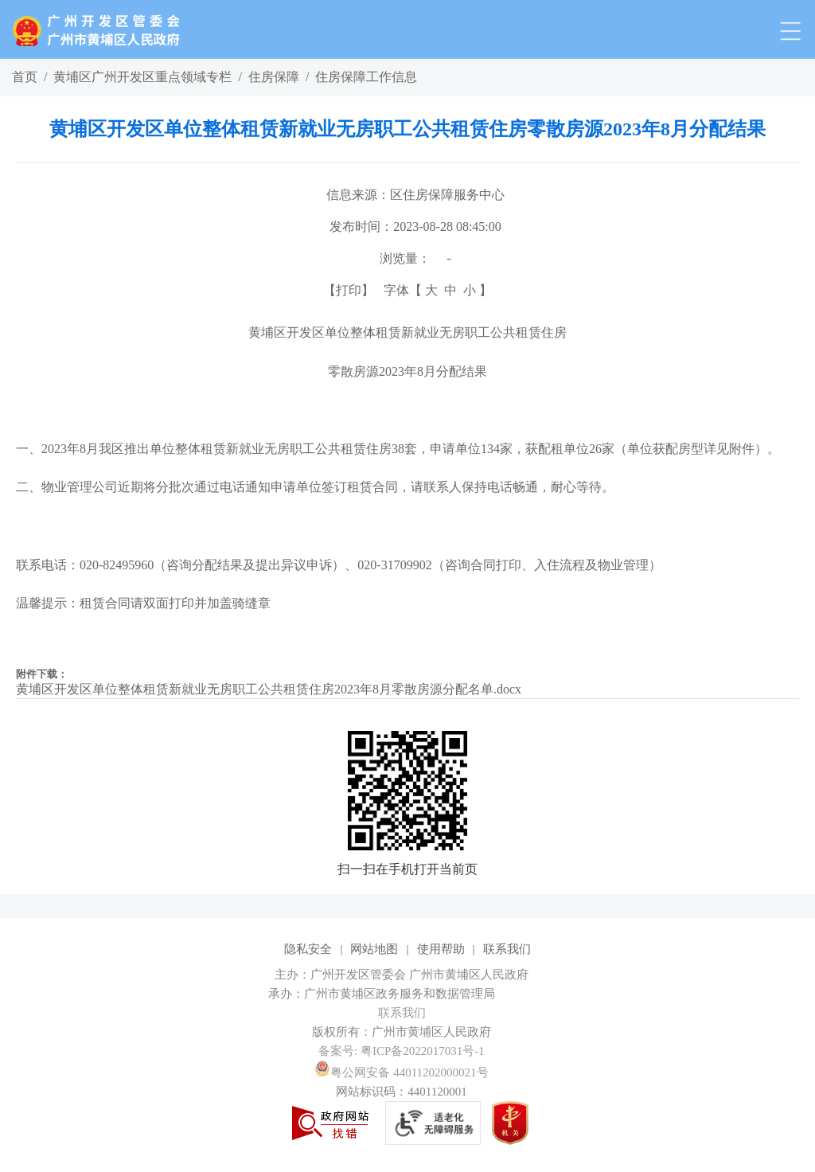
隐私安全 (308, 949)
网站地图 (374, 949)
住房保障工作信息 (366, 77)
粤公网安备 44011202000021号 (401, 1072)
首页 (24, 77)
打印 (348, 290)
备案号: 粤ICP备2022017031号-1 (401, 1051)
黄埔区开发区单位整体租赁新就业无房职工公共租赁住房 (407, 332)
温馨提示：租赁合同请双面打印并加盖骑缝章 (143, 603)
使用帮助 (441, 949)
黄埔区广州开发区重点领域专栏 (142, 77)
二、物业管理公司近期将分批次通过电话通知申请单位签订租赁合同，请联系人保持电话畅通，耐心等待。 (315, 487)
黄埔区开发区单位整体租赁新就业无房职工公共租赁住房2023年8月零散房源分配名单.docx (268, 689)
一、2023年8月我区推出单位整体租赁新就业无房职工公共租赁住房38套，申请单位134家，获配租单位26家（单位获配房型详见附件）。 (398, 448)
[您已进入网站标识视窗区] (407, 993)
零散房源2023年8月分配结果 (407, 371)
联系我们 (507, 949)
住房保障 (273, 77)
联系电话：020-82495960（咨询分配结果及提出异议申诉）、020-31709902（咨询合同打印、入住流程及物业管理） (338, 565)
